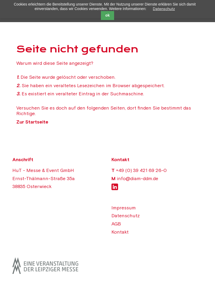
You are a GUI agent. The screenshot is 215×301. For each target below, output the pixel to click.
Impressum (123, 207)
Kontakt (120, 232)
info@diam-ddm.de (137, 178)
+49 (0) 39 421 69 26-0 (141, 170)
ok (107, 15)
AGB (116, 223)
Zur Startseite (32, 122)
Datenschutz (164, 9)
